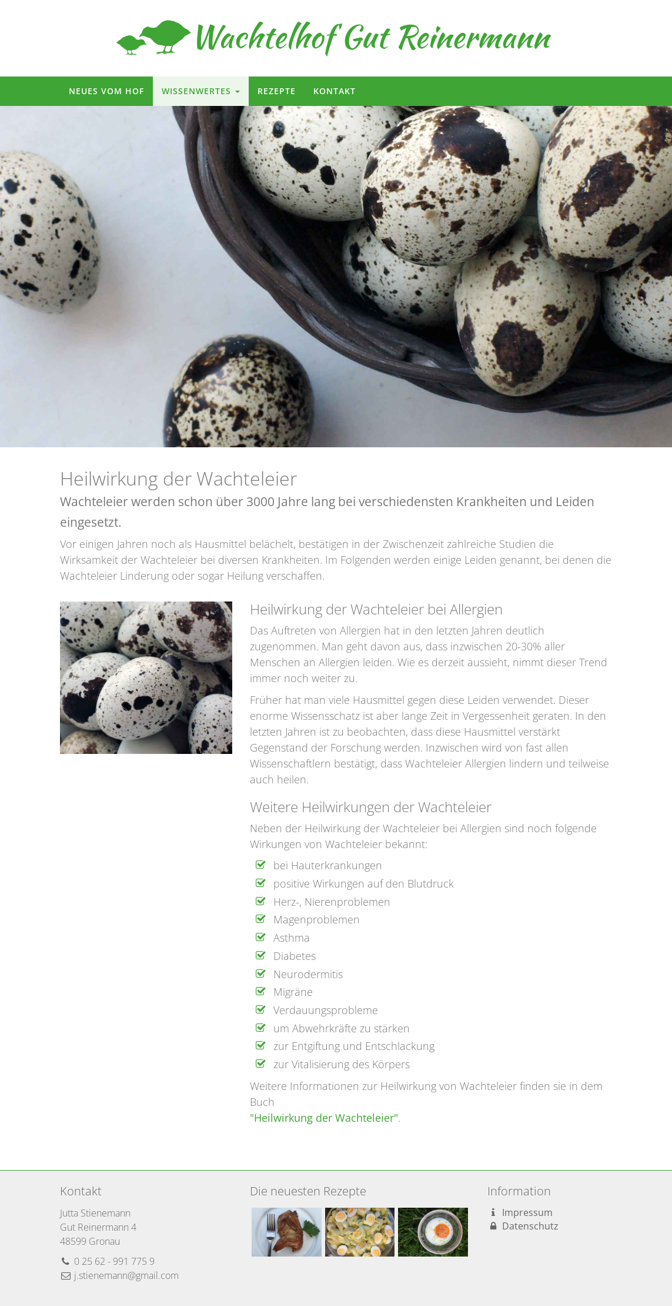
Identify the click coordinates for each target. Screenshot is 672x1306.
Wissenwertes (201, 91)
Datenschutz (523, 1225)
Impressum (520, 1212)
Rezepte (277, 91)
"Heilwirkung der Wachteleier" (324, 1118)
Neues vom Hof (106, 91)
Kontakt (334, 91)
